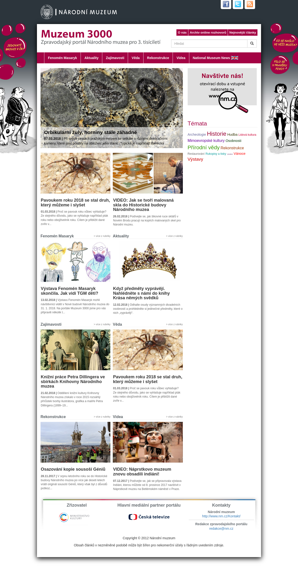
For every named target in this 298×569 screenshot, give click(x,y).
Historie (216, 133)
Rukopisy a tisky (216, 153)
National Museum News (211, 58)
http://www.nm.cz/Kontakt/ (221, 516)
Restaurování (196, 153)
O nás (182, 32)
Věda (135, 58)
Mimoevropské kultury (206, 141)
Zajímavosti (115, 58)
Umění (230, 154)
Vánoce (240, 153)
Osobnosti (233, 141)
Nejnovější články (242, 32)
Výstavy (195, 159)
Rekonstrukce (158, 58)
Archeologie (197, 134)
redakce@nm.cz (221, 528)
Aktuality (91, 58)
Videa (180, 58)
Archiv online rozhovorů (208, 32)
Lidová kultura (247, 134)
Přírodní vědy (204, 147)
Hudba (232, 134)
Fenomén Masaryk (62, 58)
